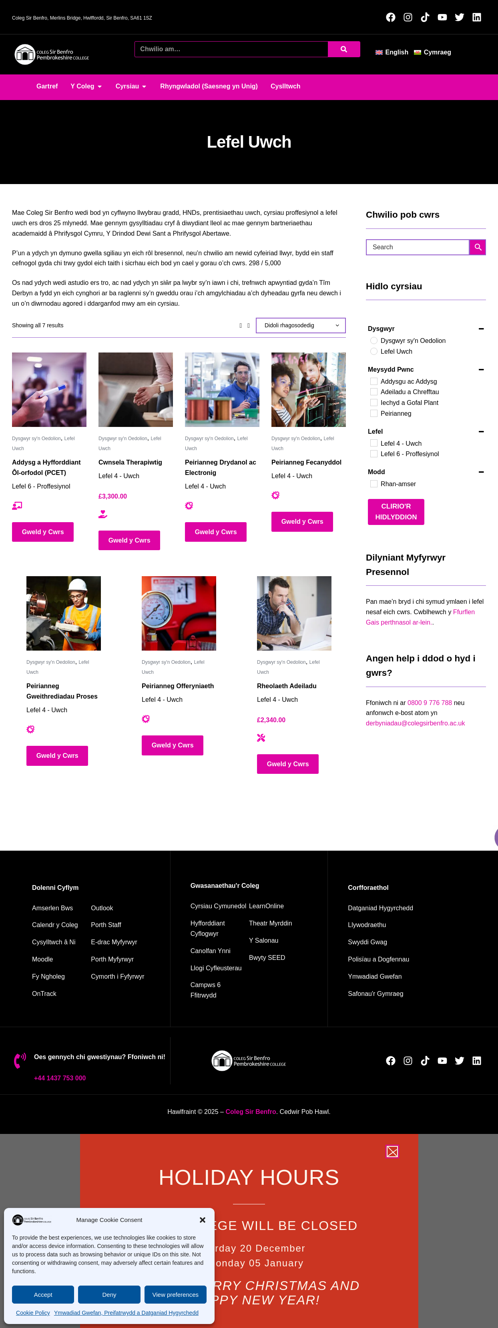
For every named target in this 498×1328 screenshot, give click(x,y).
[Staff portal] (120, 925)
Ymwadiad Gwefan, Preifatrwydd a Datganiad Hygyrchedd (126, 1313)
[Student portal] (120, 959)
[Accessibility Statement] (406, 908)
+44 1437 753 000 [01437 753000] (60, 1078)
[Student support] (120, 976)
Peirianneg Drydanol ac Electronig (220, 467)
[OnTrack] (60, 994)
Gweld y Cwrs (43, 532)
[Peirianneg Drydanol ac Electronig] (222, 390)
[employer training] (219, 928)
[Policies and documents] (406, 959)
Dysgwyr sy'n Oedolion (36, 438)
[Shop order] (301, 325)
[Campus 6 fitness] (219, 990)
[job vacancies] (406, 942)
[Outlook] (120, 908)
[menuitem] (395, 52)
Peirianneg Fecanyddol (306, 462)
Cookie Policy (33, 1313)
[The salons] (278, 940)
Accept (43, 1294)
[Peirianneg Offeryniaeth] (179, 613)
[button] (203, 1220)
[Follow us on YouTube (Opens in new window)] (445, 17)
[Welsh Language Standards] (406, 994)
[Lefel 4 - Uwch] (373, 442)
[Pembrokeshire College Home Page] (250, 1111)
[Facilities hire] (219, 968)
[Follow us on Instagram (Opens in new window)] (410, 17)
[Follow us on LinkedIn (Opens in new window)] (479, 17)
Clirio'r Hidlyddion (396, 512)
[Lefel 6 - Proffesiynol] (373, 453)
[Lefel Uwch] (373, 351)
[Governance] (406, 925)
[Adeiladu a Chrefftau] (373, 391)
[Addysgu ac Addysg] (373, 381)
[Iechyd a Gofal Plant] (373, 402)
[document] (249, 1231)
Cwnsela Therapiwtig (130, 462)
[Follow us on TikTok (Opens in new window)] (427, 17)
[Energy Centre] (219, 951)
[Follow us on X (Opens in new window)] (462, 17)
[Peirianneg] (373, 413)
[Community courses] (219, 906)
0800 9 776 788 (430, 702)
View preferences (176, 1294)
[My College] (60, 976)
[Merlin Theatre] (278, 923)
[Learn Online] (278, 906)
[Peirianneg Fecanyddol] (308, 390)
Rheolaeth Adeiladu (287, 686)
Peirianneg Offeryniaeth (178, 686)
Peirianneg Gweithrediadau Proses (62, 691)
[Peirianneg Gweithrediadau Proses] (63, 613)
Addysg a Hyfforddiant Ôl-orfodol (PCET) (46, 467)
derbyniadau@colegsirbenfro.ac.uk (415, 723)
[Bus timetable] (60, 908)
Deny (109, 1294)
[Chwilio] (344, 49)
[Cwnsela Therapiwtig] (135, 390)
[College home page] (52, 54)
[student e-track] (120, 942)
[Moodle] (60, 959)
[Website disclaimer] (406, 976)
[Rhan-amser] (373, 483)
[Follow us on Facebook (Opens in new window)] (393, 17)
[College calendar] (60, 925)
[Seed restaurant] (278, 958)
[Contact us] (60, 942)
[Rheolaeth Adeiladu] (294, 613)
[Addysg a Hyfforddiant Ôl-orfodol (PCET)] (49, 390)
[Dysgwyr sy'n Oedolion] (373, 340)
